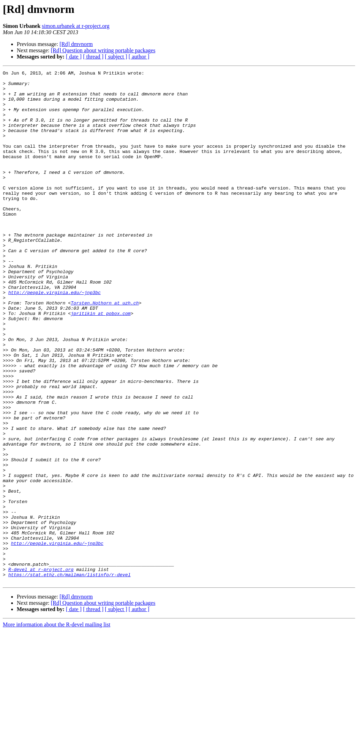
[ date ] (74, 57)
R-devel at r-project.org (41, 669)
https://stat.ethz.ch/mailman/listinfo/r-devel (69, 676)
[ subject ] (116, 57)
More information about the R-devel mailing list (56, 727)
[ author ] (139, 57)
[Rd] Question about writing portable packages (103, 50)
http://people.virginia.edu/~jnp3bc (54, 337)
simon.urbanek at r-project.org (75, 26)
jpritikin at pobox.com (101, 362)
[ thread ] (93, 57)
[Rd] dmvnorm (76, 44)
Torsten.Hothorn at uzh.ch (105, 350)
